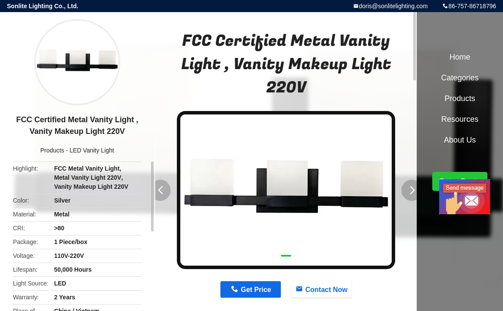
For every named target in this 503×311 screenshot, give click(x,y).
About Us (460, 140)
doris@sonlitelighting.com (393, 6)
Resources (459, 119)
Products (52, 150)
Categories (459, 77)
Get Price (256, 289)
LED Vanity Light (91, 150)
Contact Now (326, 289)
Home (460, 57)
